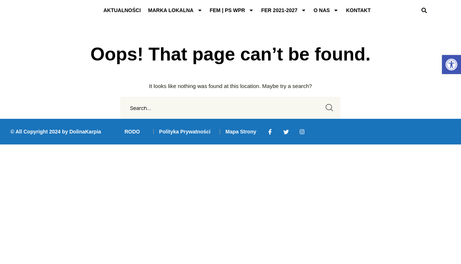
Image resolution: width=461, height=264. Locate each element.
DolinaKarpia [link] (85, 132)
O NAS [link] (326, 10)
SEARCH (329, 107)
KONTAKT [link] (358, 10)
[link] (451, 64)
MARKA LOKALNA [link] (175, 10)
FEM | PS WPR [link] (232, 10)
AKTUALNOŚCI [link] (122, 10)
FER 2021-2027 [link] (283, 10)
